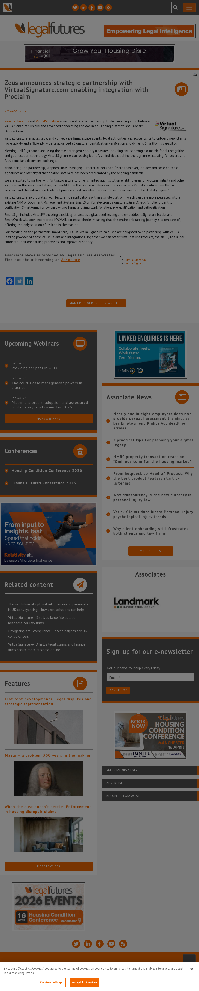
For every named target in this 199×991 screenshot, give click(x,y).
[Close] (192, 975)
